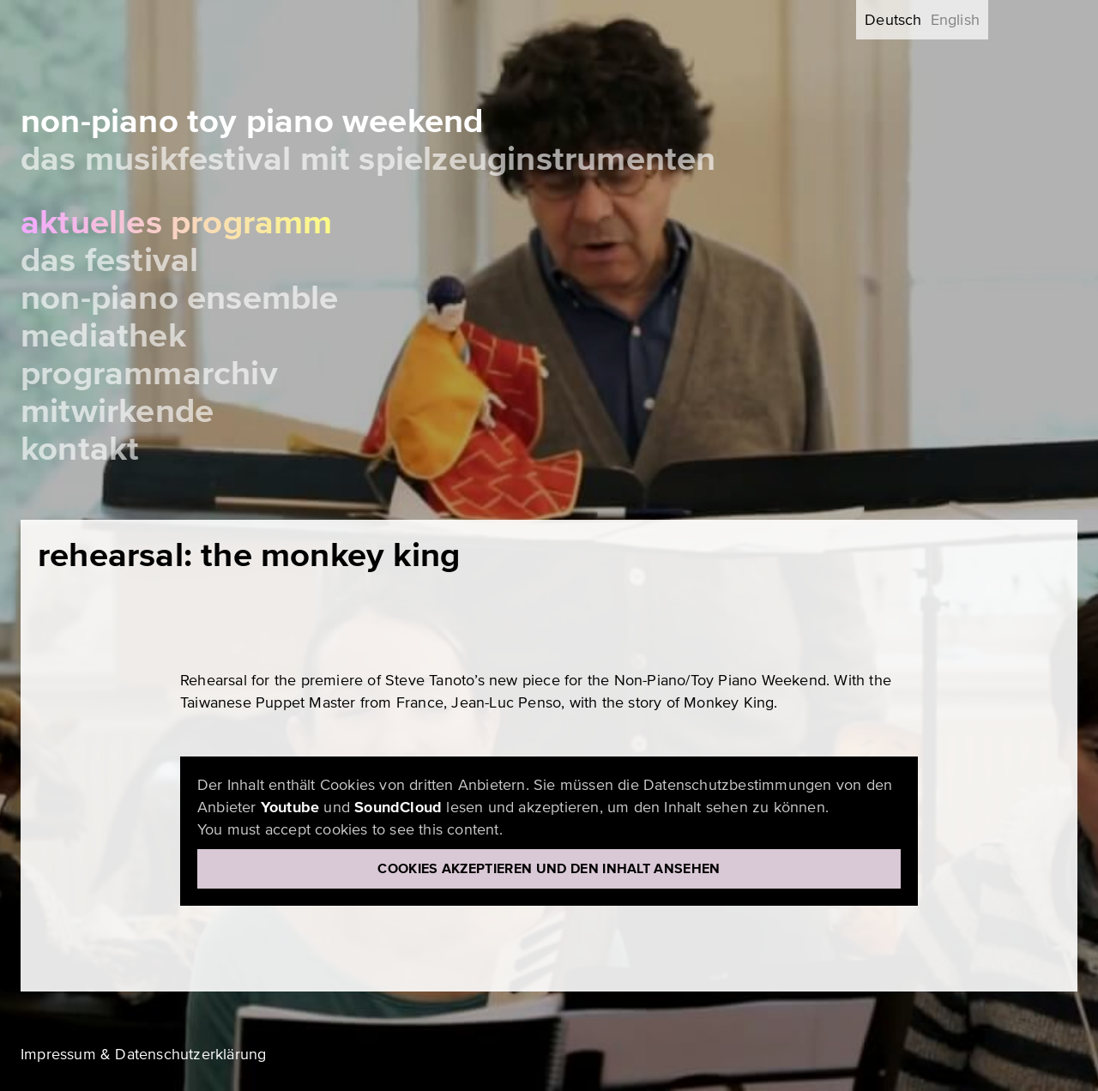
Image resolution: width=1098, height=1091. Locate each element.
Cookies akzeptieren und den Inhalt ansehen (548, 868)
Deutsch (893, 19)
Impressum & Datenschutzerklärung (143, 1054)
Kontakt (80, 449)
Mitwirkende (117, 411)
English (955, 19)
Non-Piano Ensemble (180, 298)
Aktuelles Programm (177, 223)
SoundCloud (398, 807)
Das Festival (109, 260)
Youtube (290, 807)
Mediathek (103, 336)
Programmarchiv (149, 374)
